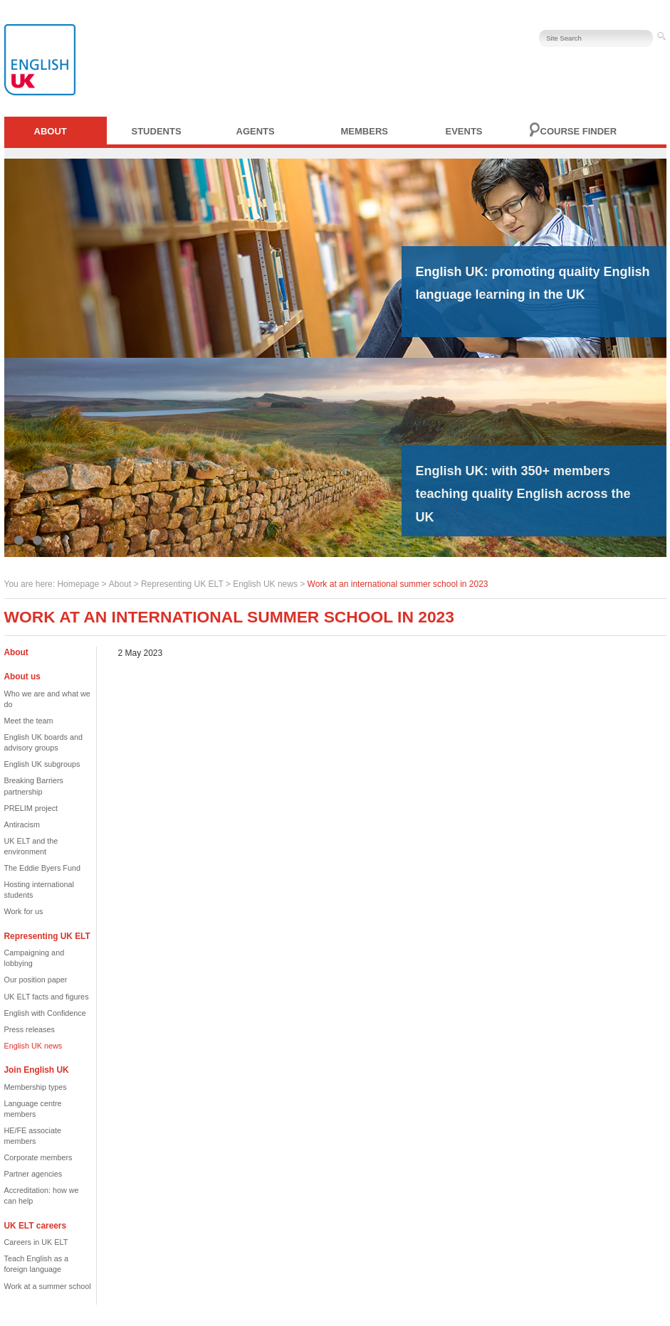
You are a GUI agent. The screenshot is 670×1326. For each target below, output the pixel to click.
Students (157, 131)
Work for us (23, 911)
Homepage (78, 584)
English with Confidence (45, 1013)
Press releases (29, 1029)
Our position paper (36, 979)
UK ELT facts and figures (46, 996)
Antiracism (22, 824)
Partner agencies (33, 1173)
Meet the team (28, 720)
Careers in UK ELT (36, 1242)
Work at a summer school (47, 1286)
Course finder (578, 131)
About (50, 131)
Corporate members (38, 1157)
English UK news (265, 584)
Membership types (35, 1087)
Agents (255, 131)
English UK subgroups (42, 764)
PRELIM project (31, 808)
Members (364, 131)
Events (464, 131)
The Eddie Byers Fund (42, 868)
